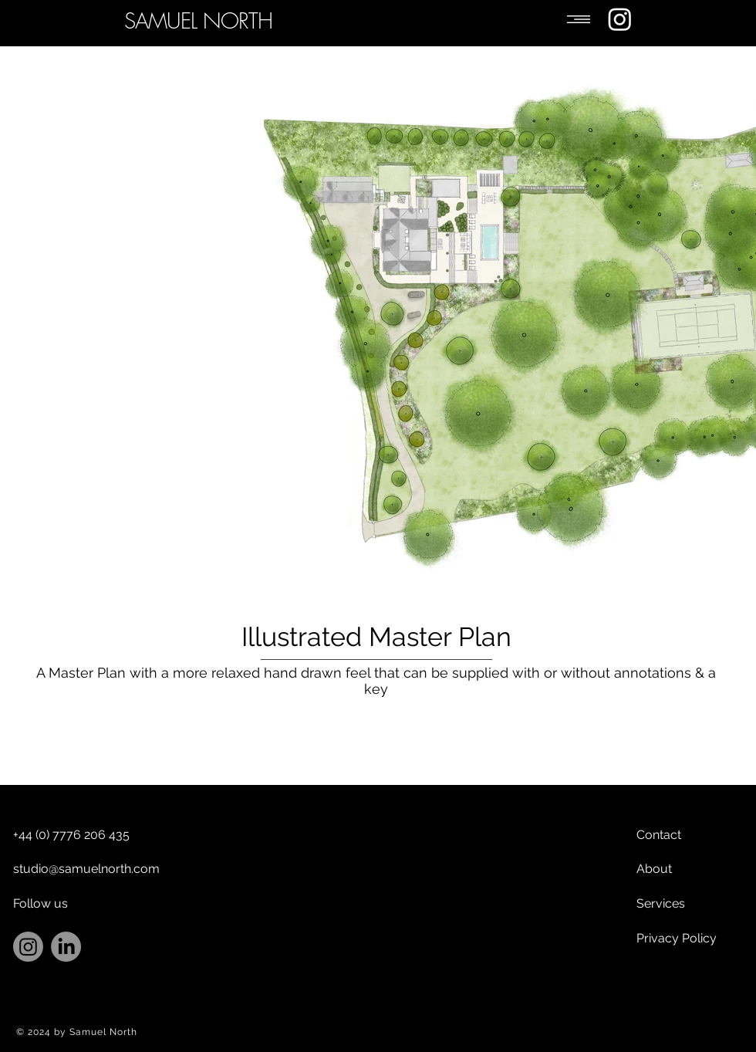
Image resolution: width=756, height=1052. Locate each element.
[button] (578, 19)
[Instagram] (620, 19)
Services (660, 903)
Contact (658, 834)
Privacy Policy (676, 938)
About (654, 868)
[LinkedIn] (66, 947)
